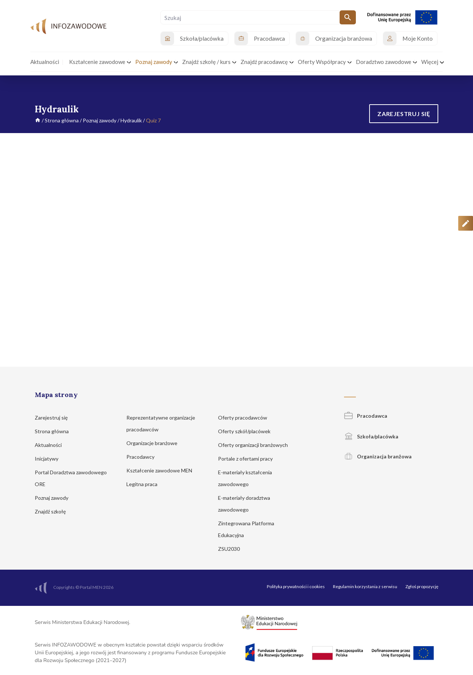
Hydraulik (131, 120)
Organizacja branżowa (378, 456)
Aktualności (52, 445)
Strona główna (62, 120)
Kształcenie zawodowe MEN (162, 470)
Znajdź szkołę (54, 511)
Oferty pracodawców (246, 417)
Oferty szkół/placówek (248, 431)
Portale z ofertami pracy (249, 458)
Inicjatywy (50, 458)
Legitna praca (141, 484)
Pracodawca (365, 416)
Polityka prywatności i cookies (296, 586)
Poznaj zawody (99, 120)
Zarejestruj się (55, 417)
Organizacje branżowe (155, 443)
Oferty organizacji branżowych (256, 445)
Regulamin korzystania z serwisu (365, 586)
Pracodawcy (143, 457)
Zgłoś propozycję (421, 586)
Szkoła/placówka (371, 436)
